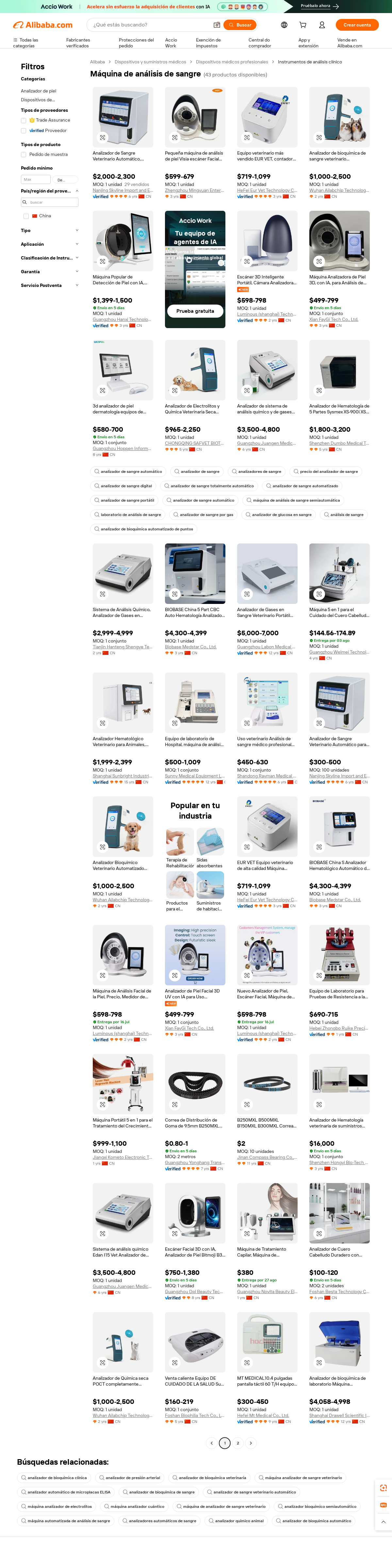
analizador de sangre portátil (124, 500)
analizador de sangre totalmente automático (209, 486)
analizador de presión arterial (129, 1477)
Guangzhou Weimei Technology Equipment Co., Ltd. (339, 652)
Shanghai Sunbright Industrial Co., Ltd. (123, 775)
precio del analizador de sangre (326, 471)
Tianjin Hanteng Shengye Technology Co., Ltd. (123, 646)
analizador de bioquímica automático (313, 1521)
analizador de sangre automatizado (302, 486)
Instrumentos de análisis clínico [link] (310, 61)
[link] (383, 1487)
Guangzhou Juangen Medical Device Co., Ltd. (267, 443)
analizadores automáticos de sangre (159, 1521)
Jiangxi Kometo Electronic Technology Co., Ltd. (123, 1157)
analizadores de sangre (256, 471)
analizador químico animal (236, 1521)
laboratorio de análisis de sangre (127, 514)
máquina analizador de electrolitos (56, 1506)
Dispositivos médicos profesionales (232, 61)
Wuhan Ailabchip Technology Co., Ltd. (339, 190)
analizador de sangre (197, 471)
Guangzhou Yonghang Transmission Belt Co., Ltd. (195, 1162)
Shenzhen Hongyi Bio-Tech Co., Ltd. (339, 1162)
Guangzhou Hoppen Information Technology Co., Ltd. (123, 448)
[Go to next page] (251, 1443)
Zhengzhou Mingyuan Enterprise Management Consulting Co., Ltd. (195, 190)
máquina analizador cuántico (134, 1506)
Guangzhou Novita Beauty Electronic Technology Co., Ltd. (267, 1291)
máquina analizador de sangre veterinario (300, 1477)
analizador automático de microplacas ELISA (65, 1492)
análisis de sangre (344, 514)
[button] (217, 25)
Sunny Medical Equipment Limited (195, 775)
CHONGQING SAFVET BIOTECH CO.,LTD (195, 443)
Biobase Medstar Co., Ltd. (191, 646)
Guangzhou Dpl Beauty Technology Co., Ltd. (195, 1291)
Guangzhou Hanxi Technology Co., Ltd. (123, 319)
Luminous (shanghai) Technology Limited (267, 314)
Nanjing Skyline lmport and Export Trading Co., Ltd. (123, 190)
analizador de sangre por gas (203, 514)
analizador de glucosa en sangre (279, 514)
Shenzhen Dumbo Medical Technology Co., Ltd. (339, 443)
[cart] (304, 25)
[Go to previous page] (212, 1443)
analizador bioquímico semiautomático (317, 1506)
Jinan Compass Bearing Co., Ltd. (267, 1157)
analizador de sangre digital (123, 486)
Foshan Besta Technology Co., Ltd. (339, 1291)
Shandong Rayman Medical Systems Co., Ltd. (267, 775)
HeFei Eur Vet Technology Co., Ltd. (267, 190)
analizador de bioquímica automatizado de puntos (143, 529)
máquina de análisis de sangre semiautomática (293, 500)
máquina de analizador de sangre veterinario (221, 1506)
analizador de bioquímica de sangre (159, 1492)
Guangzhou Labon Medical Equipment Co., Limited (267, 646)
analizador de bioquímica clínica (54, 1477)
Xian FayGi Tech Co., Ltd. (333, 319)
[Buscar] (239, 25)
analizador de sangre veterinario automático (251, 1492)
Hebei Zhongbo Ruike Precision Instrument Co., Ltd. (339, 1028)
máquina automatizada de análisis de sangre (65, 1521)
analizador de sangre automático (128, 471)
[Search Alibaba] (150, 24)
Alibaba (97, 61)
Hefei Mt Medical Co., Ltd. (263, 1415)
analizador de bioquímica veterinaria (209, 1477)
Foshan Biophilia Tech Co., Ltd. (195, 1415)
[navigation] (49, 753)
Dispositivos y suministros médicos (150, 61)
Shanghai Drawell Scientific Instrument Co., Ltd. (339, 1415)
